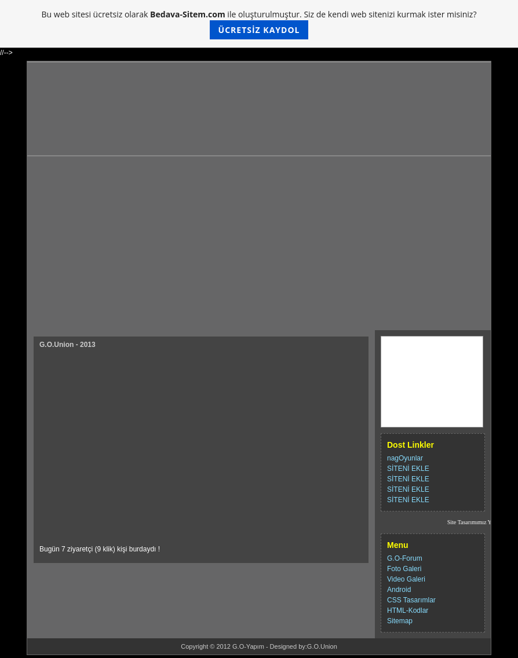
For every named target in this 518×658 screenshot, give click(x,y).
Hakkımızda (407, 374)
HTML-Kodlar (407, 610)
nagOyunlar (405, 458)
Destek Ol (404, 404)
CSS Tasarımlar (411, 600)
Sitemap (400, 621)
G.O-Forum (404, 558)
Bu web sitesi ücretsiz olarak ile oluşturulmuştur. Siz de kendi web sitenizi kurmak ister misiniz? (259, 24)
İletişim (400, 359)
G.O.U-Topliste (412, 419)
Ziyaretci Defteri (414, 389)
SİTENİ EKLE (408, 469)
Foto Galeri (404, 569)
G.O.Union (322, 646)
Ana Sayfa (405, 344)
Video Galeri (406, 579)
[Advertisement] (259, 243)
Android (399, 590)
